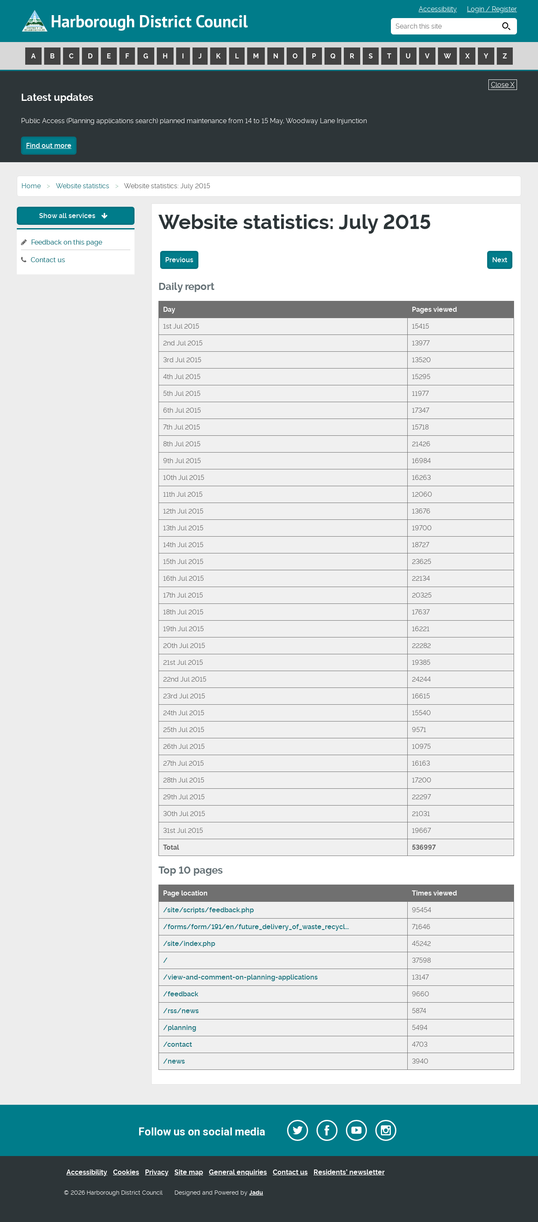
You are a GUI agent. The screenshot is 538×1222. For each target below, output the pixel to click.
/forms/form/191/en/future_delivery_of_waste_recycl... (256, 927)
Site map (188, 1172)
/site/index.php (189, 944)
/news (174, 1061)
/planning (179, 1028)
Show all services (75, 216)
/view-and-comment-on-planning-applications (240, 977)
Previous (179, 260)
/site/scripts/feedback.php (208, 910)
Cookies (126, 1172)
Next (499, 260)
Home (31, 186)
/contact (177, 1044)
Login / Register (492, 9)
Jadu (256, 1192)
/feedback (180, 994)
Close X (502, 85)
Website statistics (82, 186)
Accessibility (438, 9)
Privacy (157, 1172)
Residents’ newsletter (349, 1172)
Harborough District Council (149, 21)
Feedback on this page (66, 242)
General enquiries (238, 1172)
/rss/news (181, 1011)
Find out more (48, 146)
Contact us (48, 260)
